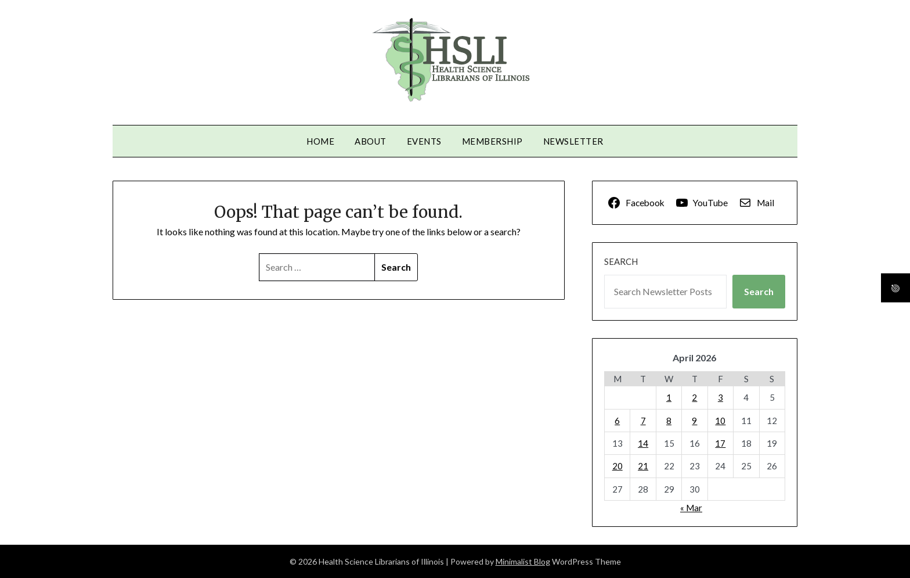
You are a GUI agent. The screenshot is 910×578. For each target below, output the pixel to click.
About (371, 141)
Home (320, 141)
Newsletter (573, 141)
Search (621, 261)
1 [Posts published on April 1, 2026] (668, 397)
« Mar (691, 507)
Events (424, 141)
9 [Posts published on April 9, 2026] (694, 420)
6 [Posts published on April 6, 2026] (617, 420)
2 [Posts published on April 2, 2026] (694, 397)
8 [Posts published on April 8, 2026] (668, 420)
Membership (492, 141)
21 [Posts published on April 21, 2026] (643, 466)
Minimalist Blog (523, 561)
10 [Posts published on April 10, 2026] (720, 420)
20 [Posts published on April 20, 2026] (617, 466)
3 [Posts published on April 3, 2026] (720, 397)
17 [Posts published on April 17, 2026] (720, 443)
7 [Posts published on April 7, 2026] (643, 420)
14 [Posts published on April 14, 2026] (643, 443)
